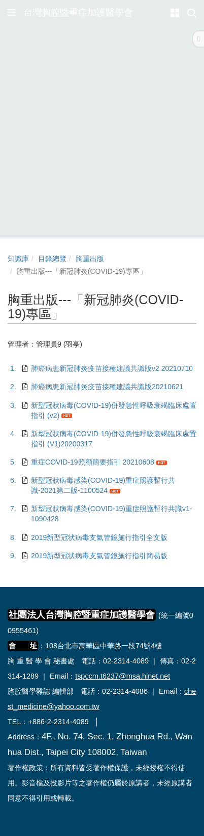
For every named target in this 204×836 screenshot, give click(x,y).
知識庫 (18, 259)
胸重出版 (90, 259)
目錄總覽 (52, 259)
